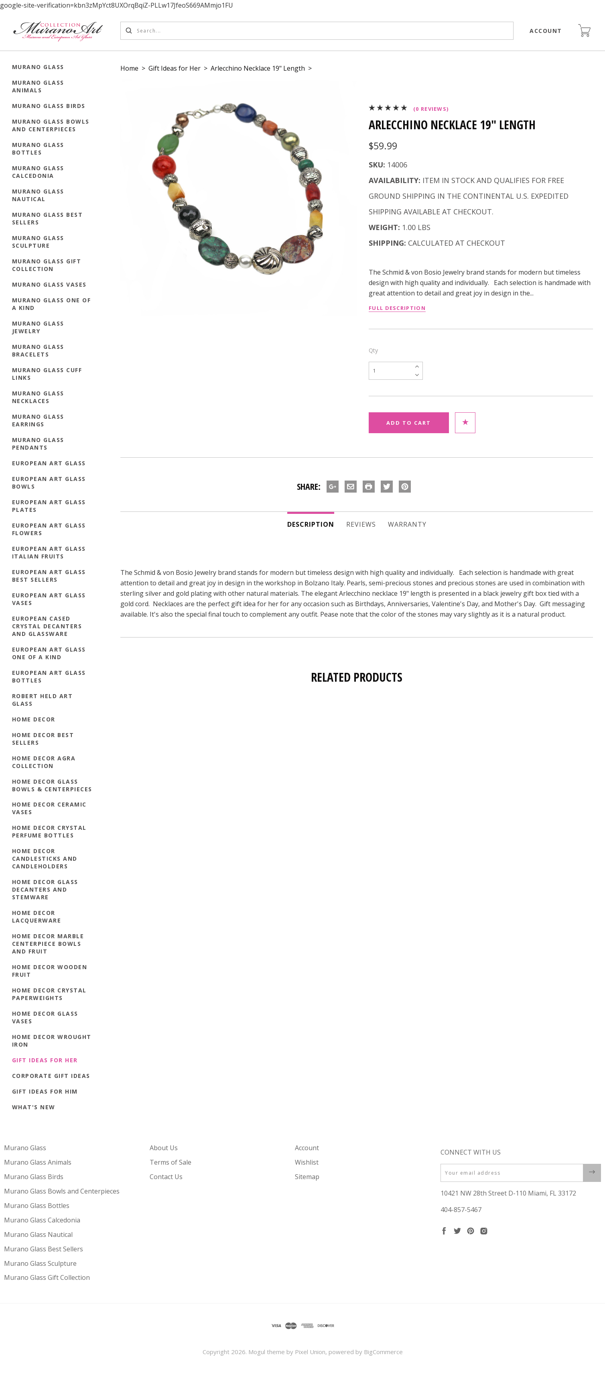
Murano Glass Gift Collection (46, 265)
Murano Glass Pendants (38, 443)
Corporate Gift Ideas (51, 1076)
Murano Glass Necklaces (38, 397)
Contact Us (166, 1176)
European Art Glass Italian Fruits (49, 552)
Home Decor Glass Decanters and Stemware (45, 889)
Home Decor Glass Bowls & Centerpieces (52, 785)
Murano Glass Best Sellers (47, 218)
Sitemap (307, 1176)
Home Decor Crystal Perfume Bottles (49, 831)
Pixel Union (310, 1352)
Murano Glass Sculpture (38, 241)
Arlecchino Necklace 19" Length (258, 68)
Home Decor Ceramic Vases (49, 808)
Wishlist (307, 1162)
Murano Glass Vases (49, 284)
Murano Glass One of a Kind (51, 304)
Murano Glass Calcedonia (38, 171)
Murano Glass (38, 67)
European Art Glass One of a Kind (49, 653)
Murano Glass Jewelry (38, 327)
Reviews (361, 524)
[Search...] (317, 31)
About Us (164, 1147)
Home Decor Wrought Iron (51, 1040)
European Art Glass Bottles (49, 676)
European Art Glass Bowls (49, 482)
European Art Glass (49, 463)
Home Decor (33, 719)
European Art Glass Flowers (49, 529)
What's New (33, 1107)
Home (129, 68)
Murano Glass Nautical (38, 195)
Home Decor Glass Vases (45, 1017)
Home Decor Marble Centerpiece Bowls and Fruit (48, 943)
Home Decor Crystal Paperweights (49, 994)
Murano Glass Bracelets (38, 350)
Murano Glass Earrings (38, 420)
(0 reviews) (431, 108)
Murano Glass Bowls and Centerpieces (50, 125)
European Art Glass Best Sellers (49, 575)
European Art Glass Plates (49, 505)
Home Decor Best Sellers (43, 738)
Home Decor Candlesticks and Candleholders (44, 858)
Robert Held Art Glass (42, 699)
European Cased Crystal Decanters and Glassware (47, 626)
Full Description (397, 308)
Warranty (407, 524)
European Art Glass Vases (49, 599)
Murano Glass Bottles (38, 148)
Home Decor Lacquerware (36, 916)
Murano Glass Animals (38, 86)
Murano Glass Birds (48, 106)
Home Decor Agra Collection (44, 762)
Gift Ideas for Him (45, 1091)
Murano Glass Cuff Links (47, 373)
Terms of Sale (170, 1162)
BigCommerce (383, 1352)
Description (310, 524)
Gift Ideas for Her (45, 1060)
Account (546, 31)
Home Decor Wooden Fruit (49, 970)
